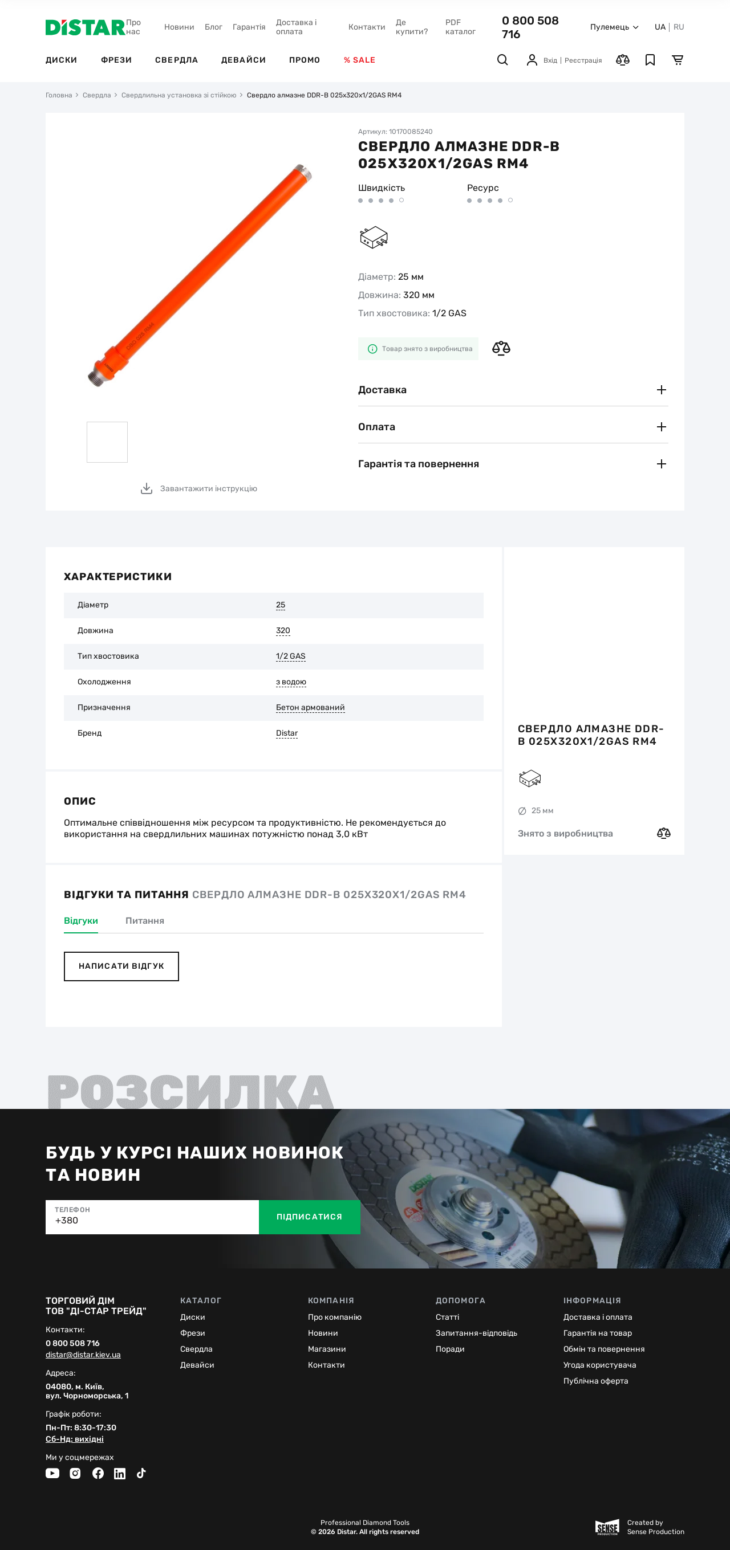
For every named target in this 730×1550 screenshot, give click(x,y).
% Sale (360, 60)
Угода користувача (599, 1365)
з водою (291, 682)
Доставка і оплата (296, 27)
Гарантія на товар (597, 1333)
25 (280, 605)
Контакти (367, 27)
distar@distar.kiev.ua (83, 1355)
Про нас (133, 27)
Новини (179, 27)
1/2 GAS (291, 656)
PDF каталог (460, 27)
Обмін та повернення (604, 1349)
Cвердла (196, 1349)
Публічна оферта (595, 1381)
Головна (59, 95)
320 (283, 630)
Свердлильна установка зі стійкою (179, 95)
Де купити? (412, 27)
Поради (450, 1349)
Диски (62, 60)
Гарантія (249, 27)
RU (679, 27)
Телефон (72, 1209)
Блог (213, 27)
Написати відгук (121, 966)
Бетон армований (310, 707)
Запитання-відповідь (476, 1333)
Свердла (176, 60)
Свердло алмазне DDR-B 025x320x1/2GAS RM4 (591, 735)
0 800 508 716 (73, 1343)
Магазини (327, 1349)
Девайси (243, 60)
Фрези (117, 60)
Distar (287, 733)
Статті (447, 1317)
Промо (305, 60)
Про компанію (335, 1317)
